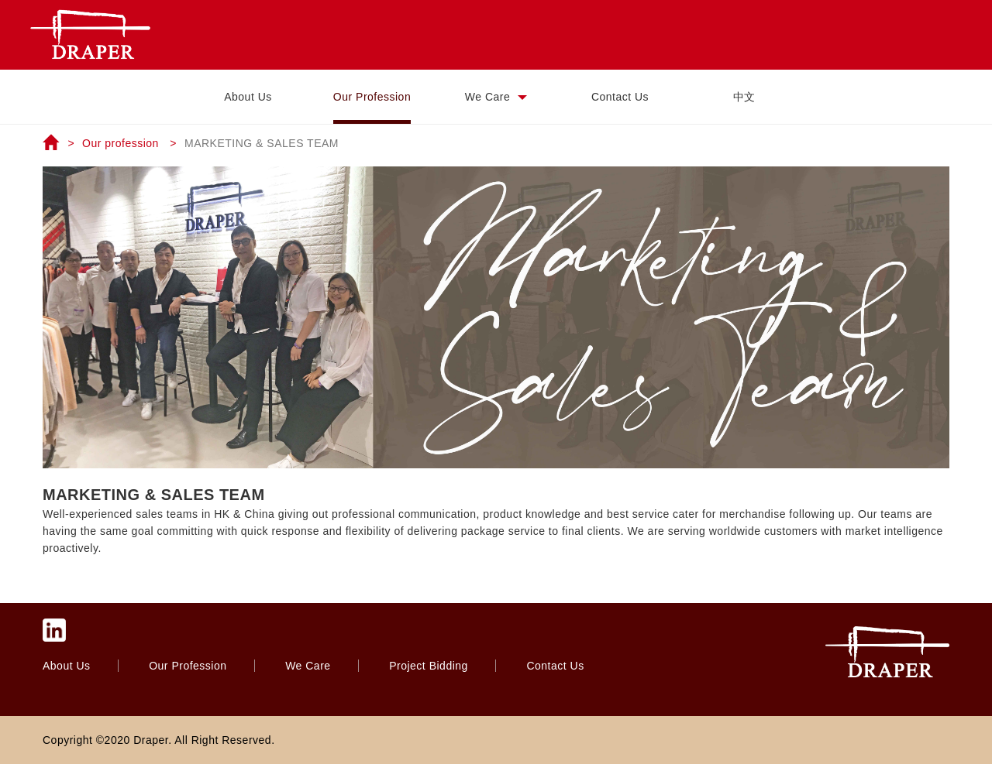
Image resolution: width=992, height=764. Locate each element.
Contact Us (620, 97)
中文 (744, 97)
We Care (496, 97)
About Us (248, 97)
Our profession (120, 143)
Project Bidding (430, 666)
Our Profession (372, 97)
